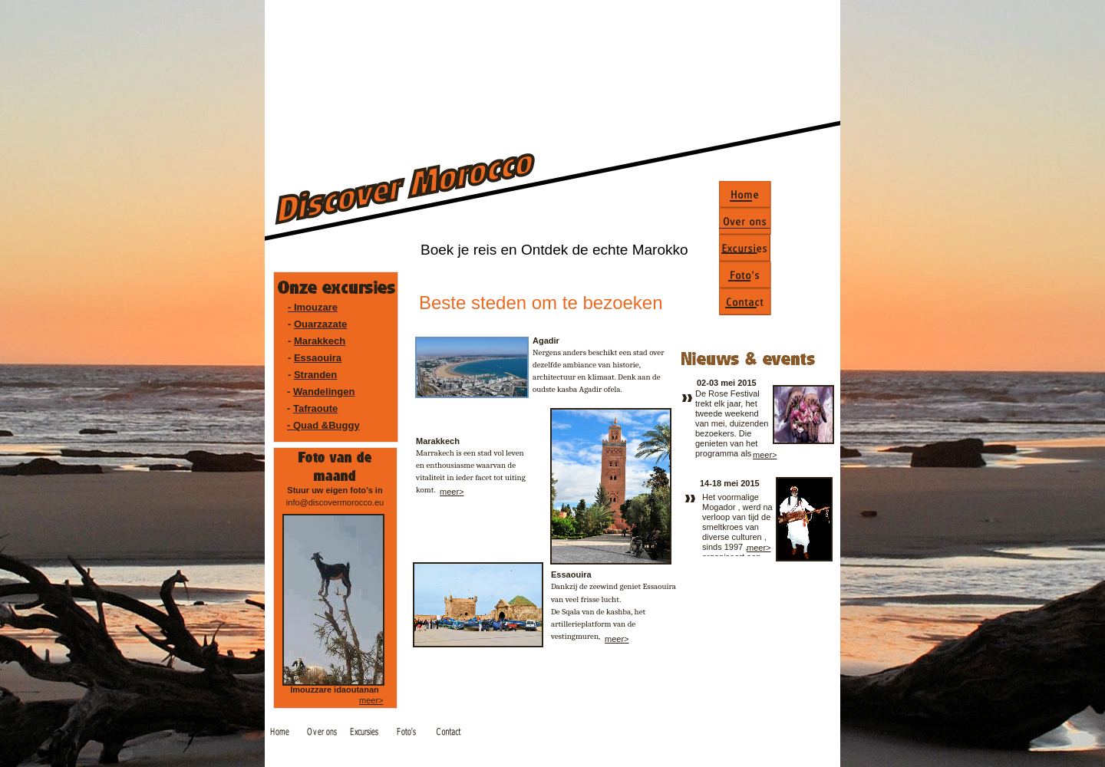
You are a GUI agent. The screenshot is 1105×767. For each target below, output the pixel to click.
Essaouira (317, 358)
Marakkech (319, 341)
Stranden (315, 374)
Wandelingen (324, 391)
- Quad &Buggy (323, 425)
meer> (452, 491)
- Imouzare (313, 307)
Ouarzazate (320, 324)
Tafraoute (315, 408)
